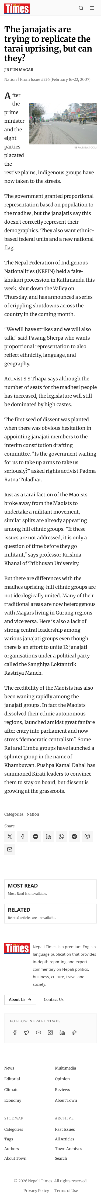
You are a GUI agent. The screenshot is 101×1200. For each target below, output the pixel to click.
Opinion (62, 1079)
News (9, 1068)
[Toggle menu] (92, 8)
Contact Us (54, 999)
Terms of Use (66, 1190)
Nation (33, 814)
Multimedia (65, 1068)
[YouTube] (38, 1032)
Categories (13, 1129)
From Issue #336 (55, 79)
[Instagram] (50, 1032)
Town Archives (68, 1148)
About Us (20, 999)
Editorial (12, 1079)
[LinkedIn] (62, 1032)
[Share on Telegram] (74, 836)
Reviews (62, 1089)
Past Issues (65, 1129)
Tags (8, 1139)
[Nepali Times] (17, 948)
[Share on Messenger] (35, 836)
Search (61, 1158)
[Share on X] (9, 836)
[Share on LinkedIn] (48, 836)
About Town (66, 1100)
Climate (11, 1089)
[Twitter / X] (27, 1032)
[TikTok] (74, 1032)
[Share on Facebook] (22, 836)
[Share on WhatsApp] (61, 836)
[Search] (81, 8)
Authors (11, 1148)
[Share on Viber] (87, 836)
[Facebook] (15, 1032)
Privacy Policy (36, 1190)
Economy (12, 1100)
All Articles (64, 1139)
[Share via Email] (9, 849)
